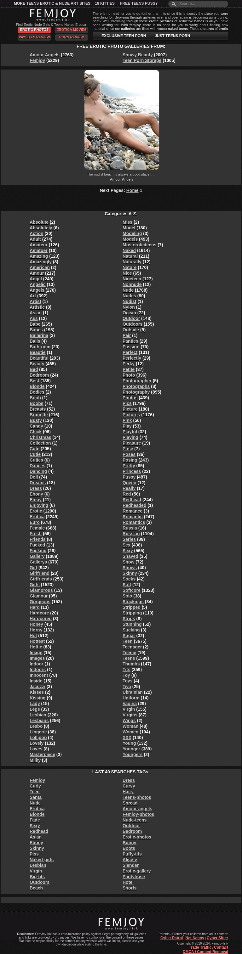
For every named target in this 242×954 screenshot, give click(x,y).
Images (37, 658)
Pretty (129, 465)
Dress (36, 488)
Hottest (37, 641)
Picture (130, 409)
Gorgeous (40, 601)
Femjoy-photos (138, 814)
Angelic (38, 284)
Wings (129, 720)
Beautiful (39, 358)
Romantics (134, 522)
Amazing (39, 256)
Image (36, 652)
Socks (129, 578)
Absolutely (41, 227)
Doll (34, 477)
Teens (129, 658)
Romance (132, 510)
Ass (34, 318)
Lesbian (38, 714)
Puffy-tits (132, 853)
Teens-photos (137, 797)
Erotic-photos (137, 836)
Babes (36, 329)
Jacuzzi (37, 686)
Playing (130, 437)
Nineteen (132, 278)
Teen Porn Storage (142, 60)
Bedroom (39, 375)
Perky (129, 363)
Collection (40, 443)
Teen (128, 641)
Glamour (39, 595)
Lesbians (39, 720)
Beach (36, 887)
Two (127, 686)
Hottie (36, 646)
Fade (35, 819)
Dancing (38, 471)
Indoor (36, 663)
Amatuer (39, 250)
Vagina (130, 703)
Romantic (133, 516)
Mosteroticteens (139, 244)
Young (129, 743)
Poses (129, 454)
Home (132, 190)
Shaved (130, 556)
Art (33, 295)
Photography (136, 392)
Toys (128, 680)
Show (128, 561)
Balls (35, 341)
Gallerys (38, 561)
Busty (36, 420)
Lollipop (38, 737)
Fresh (36, 533)
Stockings (133, 601)
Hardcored (41, 618)
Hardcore (39, 612)
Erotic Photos (34, 29)
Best (34, 380)
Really (129, 488)
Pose (128, 448)
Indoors (38, 669)
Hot (33, 635)
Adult (35, 239)
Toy (126, 675)
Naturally (132, 261)
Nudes (129, 295)
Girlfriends (41, 578)
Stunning (132, 624)
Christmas (40, 437)
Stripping (132, 612)
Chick (36, 431)
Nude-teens (135, 819)
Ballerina (39, 335)
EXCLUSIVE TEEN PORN (123, 36)
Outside (131, 329)
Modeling (132, 233)
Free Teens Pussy (139, 3)
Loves (36, 748)
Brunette (39, 414)
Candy (36, 426)
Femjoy (37, 60)
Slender (131, 865)
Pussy (129, 477)
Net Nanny (194, 938)
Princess (132, 471)
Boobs (36, 403)
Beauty (37, 363)
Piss (34, 853)
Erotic (36, 510)
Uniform (131, 697)
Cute (34, 448)
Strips (129, 618)
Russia (130, 527)
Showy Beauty (138, 54)
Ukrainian (133, 692)
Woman (130, 726)
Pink (127, 420)
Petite (129, 369)
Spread (130, 802)
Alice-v (130, 859)
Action (36, 233)
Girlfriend (39, 573)
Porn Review (71, 37)
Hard (35, 607)
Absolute (39, 222)
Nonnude (132, 284)
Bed (34, 369)
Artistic (37, 307)
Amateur (39, 244)
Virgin (129, 709)
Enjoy (36, 499)
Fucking (38, 550)
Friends (38, 539)
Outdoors (132, 324)
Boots (129, 848)
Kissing (38, 697)
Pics (127, 403)
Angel (36, 278)
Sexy (128, 550)
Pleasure (132, 443)
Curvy (129, 785)
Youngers (133, 754)
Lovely (36, 743)
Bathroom (40, 346)
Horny (36, 629)
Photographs (136, 386)
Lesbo (36, 726)
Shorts (129, 887)
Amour (37, 273)
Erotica (37, 516)
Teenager (132, 646)
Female (37, 527)
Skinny (130, 573)
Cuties (36, 460)
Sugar (129, 635)
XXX (127, 737)
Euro (35, 522)
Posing (130, 460)
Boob (35, 397)
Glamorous (41, 590)
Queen (129, 482)
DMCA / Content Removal (205, 952)
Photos (130, 397)
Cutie (35, 454)
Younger (131, 748)
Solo (127, 595)
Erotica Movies (72, 29)
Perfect (130, 352)
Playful (130, 431)
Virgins (130, 714)
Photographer (137, 380)
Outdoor (131, 318)
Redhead (132, 499)
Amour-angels (137, 808)
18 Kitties (105, 3)
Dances (37, 465)
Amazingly (41, 261)
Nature (129, 267)
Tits (126, 669)
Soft (127, 584)
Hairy (128, 791)
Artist (35, 301)
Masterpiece (42, 754)
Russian (131, 533)
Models (130, 239)
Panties (130, 341)
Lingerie (38, 731)
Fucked (37, 544)
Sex (126, 544)
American (40, 267)
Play (127, 426)
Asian (36, 312)
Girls (35, 584)
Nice (127, 273)
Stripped (132, 607)
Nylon (129, 307)
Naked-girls (42, 859)
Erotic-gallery (137, 870)
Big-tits (37, 876)
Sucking (131, 629)
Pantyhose (134, 876)
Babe (35, 324)
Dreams (38, 482)
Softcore (132, 590)
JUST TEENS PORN (172, 36)
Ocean (129, 312)
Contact (221, 947)
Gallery (37, 556)
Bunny (129, 842)
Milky (35, 760)
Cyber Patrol (171, 938)
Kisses (37, 692)
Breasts (38, 409)
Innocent (39, 675)
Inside (36, 680)
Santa (36, 797)
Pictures (131, 414)
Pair (127, 335)
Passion (131, 346)
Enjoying (39, 505)
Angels (37, 290)
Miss (127, 222)
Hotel (128, 882)
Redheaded (134, 505)
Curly (35, 785)
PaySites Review (34, 37)
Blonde (37, 386)
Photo (129, 375)
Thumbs (131, 663)
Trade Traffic (200, 947)
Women (130, 731)
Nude (128, 290)
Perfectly (132, 358)
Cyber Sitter (217, 938)
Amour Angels (45, 54)
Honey (36, 624)
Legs (35, 709)
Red (127, 494)
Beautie (38, 352)
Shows (130, 567)
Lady (35, 703)
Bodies (37, 392)
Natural (130, 256)
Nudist (129, 301)
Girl (33, 567)
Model (129, 227)
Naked (129, 250)
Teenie (129, 652)
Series (129, 539)
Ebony (36, 494)
